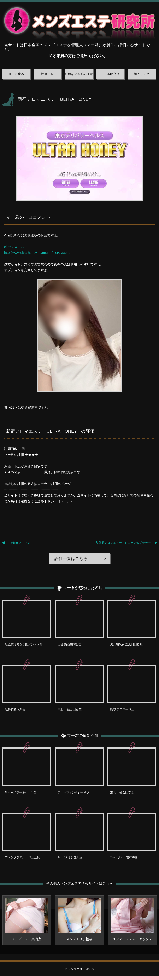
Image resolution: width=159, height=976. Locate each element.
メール (65, 501)
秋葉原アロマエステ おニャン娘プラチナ (123, 542)
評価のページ (61, 484)
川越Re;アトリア (19, 542)
